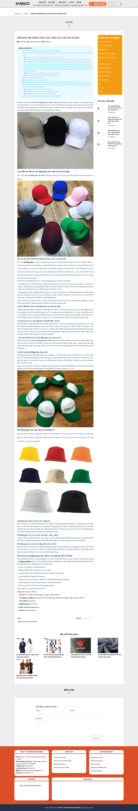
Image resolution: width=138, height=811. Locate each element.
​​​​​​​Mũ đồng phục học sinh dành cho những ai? (37, 80)
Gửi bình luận (96, 738)
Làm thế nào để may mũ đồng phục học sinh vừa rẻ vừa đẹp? (42, 50)
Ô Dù (100, 92)
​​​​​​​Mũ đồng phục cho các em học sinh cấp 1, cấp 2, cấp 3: (43, 91)
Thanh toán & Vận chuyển (61, 767)
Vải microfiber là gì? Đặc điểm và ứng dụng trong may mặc (115, 143)
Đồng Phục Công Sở (105, 45)
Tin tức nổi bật (106, 101)
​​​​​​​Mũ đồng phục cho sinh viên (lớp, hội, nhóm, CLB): (41, 94)
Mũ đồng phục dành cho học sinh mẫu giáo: (39, 89)
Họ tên (38, 710)
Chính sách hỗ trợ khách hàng (62, 761)
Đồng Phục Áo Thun (105, 42)
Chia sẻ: (78, 618)
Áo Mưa (101, 88)
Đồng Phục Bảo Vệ (105, 64)
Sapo (91, 807)
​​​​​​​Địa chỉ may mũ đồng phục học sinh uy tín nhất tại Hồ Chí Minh (42, 96)
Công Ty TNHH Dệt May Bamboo (30, 786)
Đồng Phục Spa (103, 50)
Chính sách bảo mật (60, 757)
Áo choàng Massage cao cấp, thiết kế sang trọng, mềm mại (114, 107)
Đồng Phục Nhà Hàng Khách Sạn (108, 59)
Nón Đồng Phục (104, 80)
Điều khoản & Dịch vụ (60, 764)
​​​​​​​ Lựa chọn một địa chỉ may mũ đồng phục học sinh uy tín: (43, 75)
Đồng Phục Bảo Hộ (105, 68)
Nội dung (39, 718)
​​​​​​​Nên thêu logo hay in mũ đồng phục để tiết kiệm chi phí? (43, 73)
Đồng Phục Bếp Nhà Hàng (107, 53)
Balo (100, 84)
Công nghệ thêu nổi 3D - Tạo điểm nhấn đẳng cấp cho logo (114, 132)
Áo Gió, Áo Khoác (104, 76)
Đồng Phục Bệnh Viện (105, 72)
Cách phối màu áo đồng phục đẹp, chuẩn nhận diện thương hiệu (115, 120)
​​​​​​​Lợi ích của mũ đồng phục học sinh (34, 78)
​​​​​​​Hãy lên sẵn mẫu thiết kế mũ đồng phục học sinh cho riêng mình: (46, 57)
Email (72, 710)
